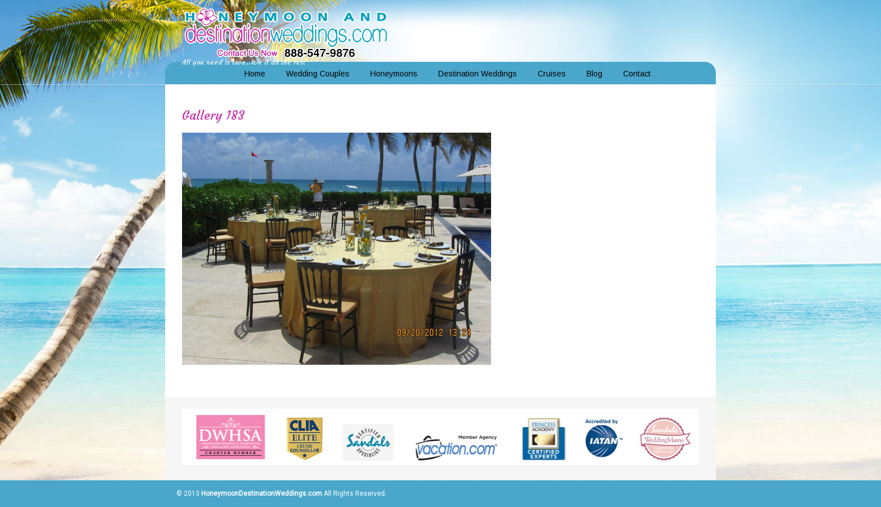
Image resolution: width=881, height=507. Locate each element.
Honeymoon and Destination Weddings (286, 31)
